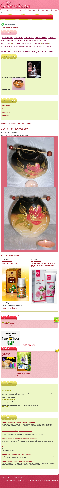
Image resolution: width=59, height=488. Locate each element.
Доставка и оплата (17, 17)
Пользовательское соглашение (14, 483)
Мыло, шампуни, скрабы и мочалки (31, 46)
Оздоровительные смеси (29, 40)
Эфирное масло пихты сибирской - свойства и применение (18, 422)
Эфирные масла (7, 38)
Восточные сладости (32, 52)
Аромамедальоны (17, 49)
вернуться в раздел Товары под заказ (12, 315)
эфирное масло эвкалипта (17, 307)
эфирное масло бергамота (9, 308)
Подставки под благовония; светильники (26, 43)
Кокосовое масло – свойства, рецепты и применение (17, 431)
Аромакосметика (41, 38)
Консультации (6, 105)
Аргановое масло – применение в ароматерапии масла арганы (19, 438)
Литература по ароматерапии (35, 49)
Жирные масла (29, 38)
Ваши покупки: (6, 322)
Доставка (4, 108)
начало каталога (28, 315)
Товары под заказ (36, 261)
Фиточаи (45, 43)
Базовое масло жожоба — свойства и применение (16, 447)
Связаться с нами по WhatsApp (9, 27)
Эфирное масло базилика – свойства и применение (16, 454)
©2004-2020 (6, 477)
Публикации (5, 115)
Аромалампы (18, 38)
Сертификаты (6, 112)
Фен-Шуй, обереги (47, 52)
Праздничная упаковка (16, 52)
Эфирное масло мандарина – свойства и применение (17, 461)
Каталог (7, 17)
